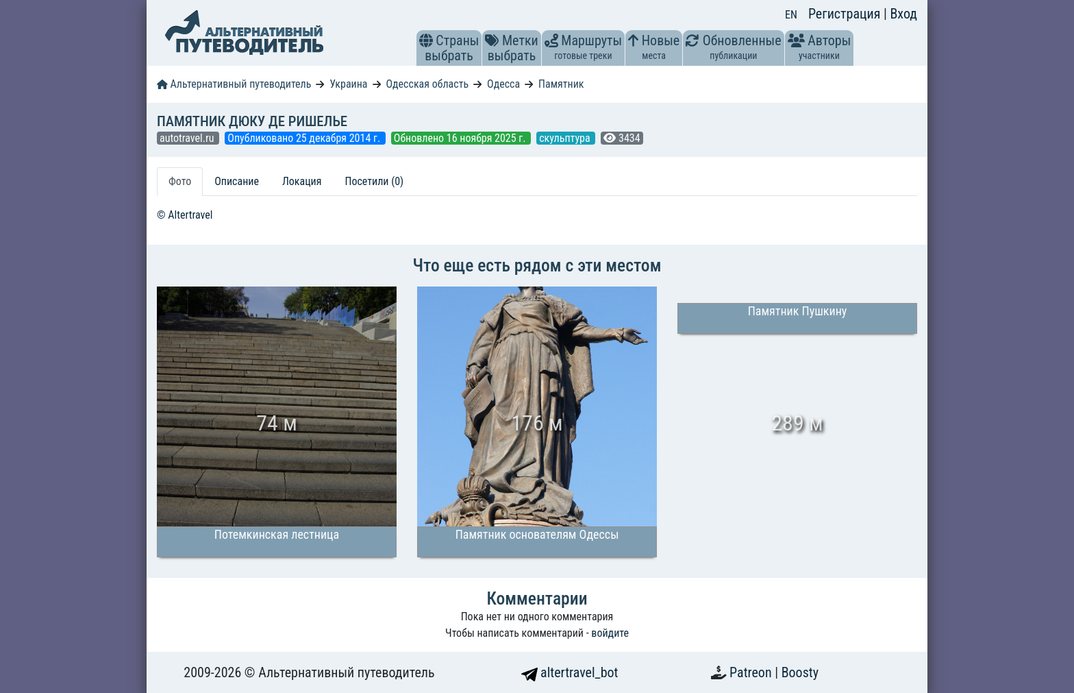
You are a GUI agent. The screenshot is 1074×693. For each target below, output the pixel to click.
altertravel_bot (570, 672)
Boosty (800, 672)
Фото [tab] (179, 181)
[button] (426, 40)
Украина (348, 83)
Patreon (752, 672)
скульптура (565, 138)
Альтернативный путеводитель (234, 83)
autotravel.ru (188, 138)
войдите (610, 633)
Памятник (561, 83)
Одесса (503, 83)
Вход (903, 13)
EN (791, 14)
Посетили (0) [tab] (374, 181)
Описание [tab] (236, 181)
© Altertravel (184, 214)
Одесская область (427, 83)
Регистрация (846, 13)
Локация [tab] (302, 181)
